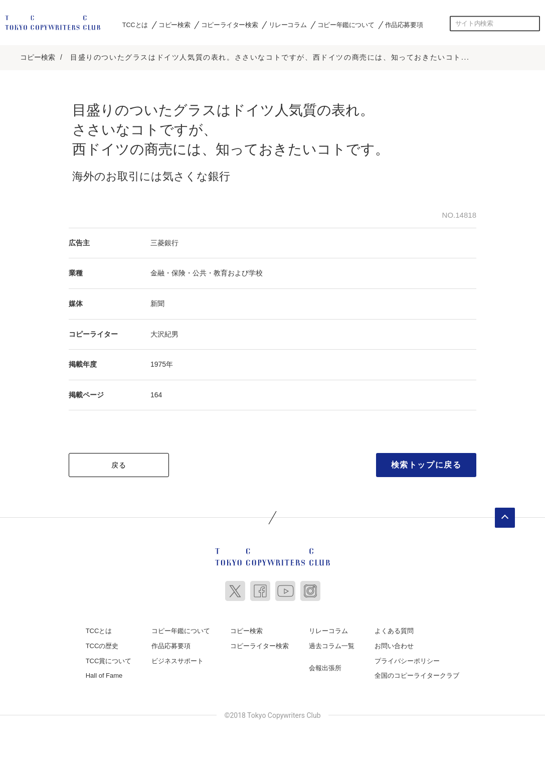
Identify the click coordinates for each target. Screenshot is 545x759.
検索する (532, 23)
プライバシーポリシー (407, 659)
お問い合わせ (394, 644)
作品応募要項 (404, 24)
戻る (119, 464)
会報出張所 (325, 666)
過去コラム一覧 (331, 644)
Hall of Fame (104, 674)
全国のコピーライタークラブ (417, 674)
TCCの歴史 (102, 644)
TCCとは (135, 24)
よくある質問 (394, 629)
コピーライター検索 (229, 24)
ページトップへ (505, 516)
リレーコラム (288, 24)
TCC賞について (109, 659)
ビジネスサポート (177, 659)
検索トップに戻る (426, 463)
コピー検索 (174, 24)
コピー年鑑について (345, 24)
